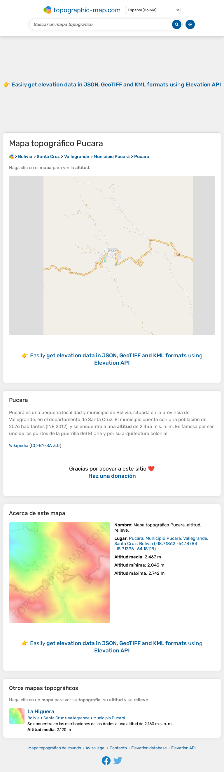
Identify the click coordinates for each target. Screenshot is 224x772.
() (161, 543)
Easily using (116, 84)
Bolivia (33, 718)
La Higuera (40, 711)
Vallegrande (79, 718)
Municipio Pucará (109, 718)
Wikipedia (18, 445)
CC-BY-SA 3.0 (45, 445)
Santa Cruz (53, 718)
